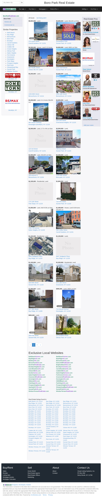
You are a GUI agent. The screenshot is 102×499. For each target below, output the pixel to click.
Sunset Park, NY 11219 (53, 442)
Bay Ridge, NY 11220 (35, 403)
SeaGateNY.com (35, 387)
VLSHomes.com (36, 495)
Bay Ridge (10, 34)
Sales (4, 471)
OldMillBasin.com (61, 381)
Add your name (88, 125)
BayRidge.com (34, 358)
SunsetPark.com (35, 389)
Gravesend (10, 57)
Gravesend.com (37, 377)
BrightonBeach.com (63, 365)
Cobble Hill (10, 47)
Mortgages (43, 9)
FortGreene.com (63, 375)
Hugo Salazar (87, 69)
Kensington (10, 59)
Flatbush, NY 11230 (35, 434)
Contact (55, 473)
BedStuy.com (34, 360)
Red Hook (10, 65)
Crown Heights (12, 49)
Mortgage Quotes (8, 477)
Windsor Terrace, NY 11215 (37, 447)
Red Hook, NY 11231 (52, 439)
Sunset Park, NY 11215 (36, 442)
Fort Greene (11, 55)
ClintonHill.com (35, 371)
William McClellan (88, 86)
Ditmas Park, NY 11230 (36, 432)
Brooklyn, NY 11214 (52, 417)
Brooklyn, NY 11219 (52, 419)
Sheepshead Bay (12, 67)
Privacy (50, 495)
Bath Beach (11, 32)
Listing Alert (6, 475)
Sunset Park (11, 69)
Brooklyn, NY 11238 (35, 415)
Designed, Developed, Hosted (21, 485)
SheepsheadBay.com (66, 387)
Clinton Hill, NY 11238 (69, 427)
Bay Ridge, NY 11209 (52, 401)
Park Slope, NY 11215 (70, 436)
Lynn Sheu (86, 103)
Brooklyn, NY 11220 (69, 409)
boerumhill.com (64, 363)
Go (22, 2)
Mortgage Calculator (9, 479)
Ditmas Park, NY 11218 (70, 430)
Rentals (5, 473)
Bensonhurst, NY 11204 (70, 403)
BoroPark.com (37, 365)
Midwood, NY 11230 (52, 436)
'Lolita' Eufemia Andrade (90, 32)
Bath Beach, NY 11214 (35, 401)
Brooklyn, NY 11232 (52, 423)
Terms (45, 495)
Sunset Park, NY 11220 (70, 442)
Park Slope (10, 61)
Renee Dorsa (87, 48)
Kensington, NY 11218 (35, 436)
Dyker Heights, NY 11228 (71, 432)
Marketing (31, 477)
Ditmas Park (11, 51)
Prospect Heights (12, 63)
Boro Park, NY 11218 (35, 407)
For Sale (22, 9)
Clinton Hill (10, 45)
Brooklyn (10, 41)
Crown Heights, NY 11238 (54, 430)
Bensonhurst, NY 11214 (36, 405)
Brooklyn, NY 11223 (35, 411)
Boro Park (10, 39)
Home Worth (32, 471)
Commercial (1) (9, 25)
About (54, 471)
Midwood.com (34, 381)
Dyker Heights (11, 53)
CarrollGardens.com (36, 369)
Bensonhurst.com (63, 360)
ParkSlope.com (35, 383)
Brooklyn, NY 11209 (35, 417)
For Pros (94, 9)
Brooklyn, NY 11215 (52, 409)
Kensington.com (35, 379)
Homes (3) (7, 22)
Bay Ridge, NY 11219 (69, 401)
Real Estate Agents (34, 473)
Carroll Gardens (12, 43)
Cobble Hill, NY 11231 (35, 430)
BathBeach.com (36, 356)
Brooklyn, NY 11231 (52, 415)
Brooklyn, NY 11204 (69, 415)
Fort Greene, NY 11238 (53, 434)
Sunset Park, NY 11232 (36, 444)
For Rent (32, 9)
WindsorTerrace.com (39, 391)
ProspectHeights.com (37, 385)
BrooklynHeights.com (37, 367)
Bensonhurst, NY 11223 (53, 405)
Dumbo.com (35, 373)
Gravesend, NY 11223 (70, 434)
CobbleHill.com (62, 371)
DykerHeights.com (64, 373)
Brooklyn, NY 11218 (35, 413)
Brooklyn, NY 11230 (69, 411)
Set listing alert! (41, 18)
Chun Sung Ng (87, 118)
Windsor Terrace (12, 71)
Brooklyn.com (63, 367)
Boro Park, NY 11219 (52, 407)
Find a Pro (54, 9)
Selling (85, 9)
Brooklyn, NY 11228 (69, 413)
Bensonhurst (11, 36)
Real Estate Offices (34, 475)
